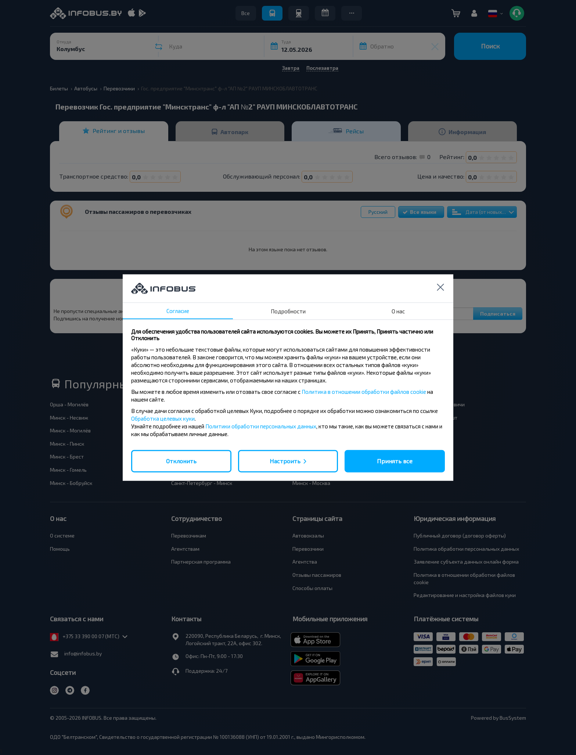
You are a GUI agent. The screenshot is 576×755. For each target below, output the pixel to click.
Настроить (285, 460)
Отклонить (181, 460)
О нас (398, 311)
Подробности (288, 311)
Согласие (177, 311)
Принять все (395, 460)
